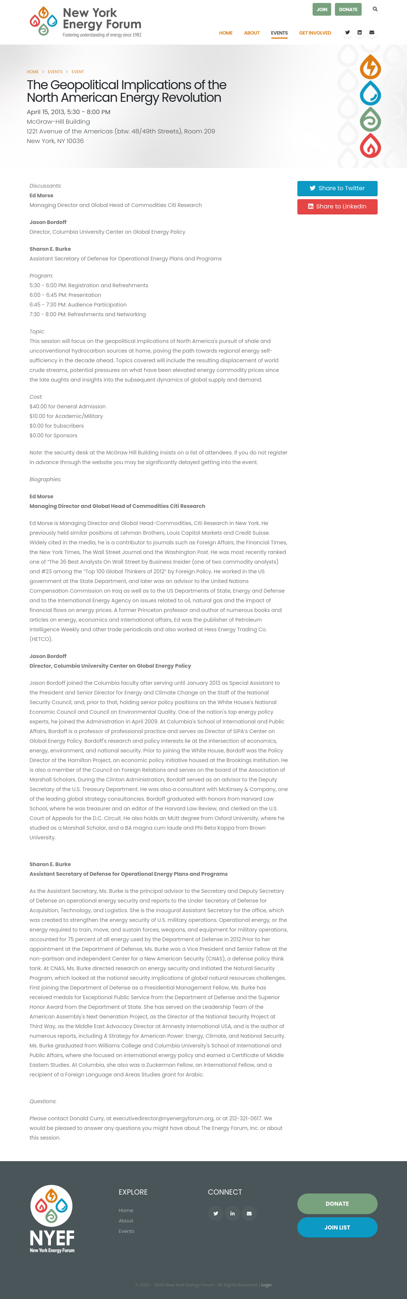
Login (266, 1285)
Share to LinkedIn (337, 206)
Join (322, 9)
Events (279, 32)
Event (78, 72)
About (252, 32)
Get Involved (315, 32)
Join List (337, 1228)
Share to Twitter (337, 188)
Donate (348, 9)
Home (226, 32)
